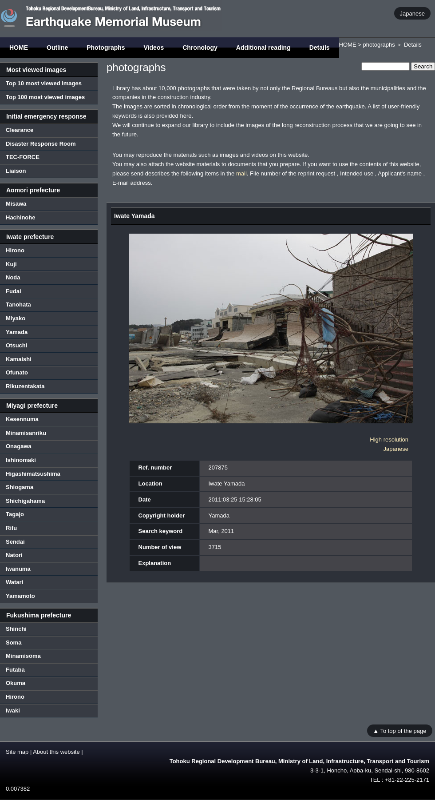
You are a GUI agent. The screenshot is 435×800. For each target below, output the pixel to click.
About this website (56, 751)
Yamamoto (20, 596)
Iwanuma (18, 568)
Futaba (15, 669)
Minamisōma (23, 656)
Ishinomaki (21, 460)
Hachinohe (20, 217)
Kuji (11, 264)
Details (319, 47)
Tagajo (15, 514)
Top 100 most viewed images (45, 97)
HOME (18, 47)
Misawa (16, 203)
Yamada (17, 332)
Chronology (200, 47)
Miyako (15, 318)
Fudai (13, 291)
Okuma (15, 683)
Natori (14, 555)
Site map (17, 751)
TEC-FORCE (23, 157)
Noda (13, 277)
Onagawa (19, 446)
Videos (154, 47)
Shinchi (16, 628)
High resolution (389, 439)
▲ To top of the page (399, 730)
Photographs (106, 47)
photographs (379, 44)
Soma (13, 642)
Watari (14, 582)
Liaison (16, 170)
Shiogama (19, 487)
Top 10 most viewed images (44, 83)
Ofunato (17, 372)
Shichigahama (25, 501)
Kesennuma (22, 419)
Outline (57, 47)
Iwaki (13, 710)
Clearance (19, 130)
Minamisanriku (26, 433)
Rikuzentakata (25, 386)
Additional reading (263, 47)
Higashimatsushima (33, 473)
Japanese (412, 13)
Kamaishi (19, 359)
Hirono (15, 250)
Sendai (15, 541)
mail (241, 173)
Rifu (11, 528)
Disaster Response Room (41, 143)
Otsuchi (16, 345)
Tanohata (18, 304)
